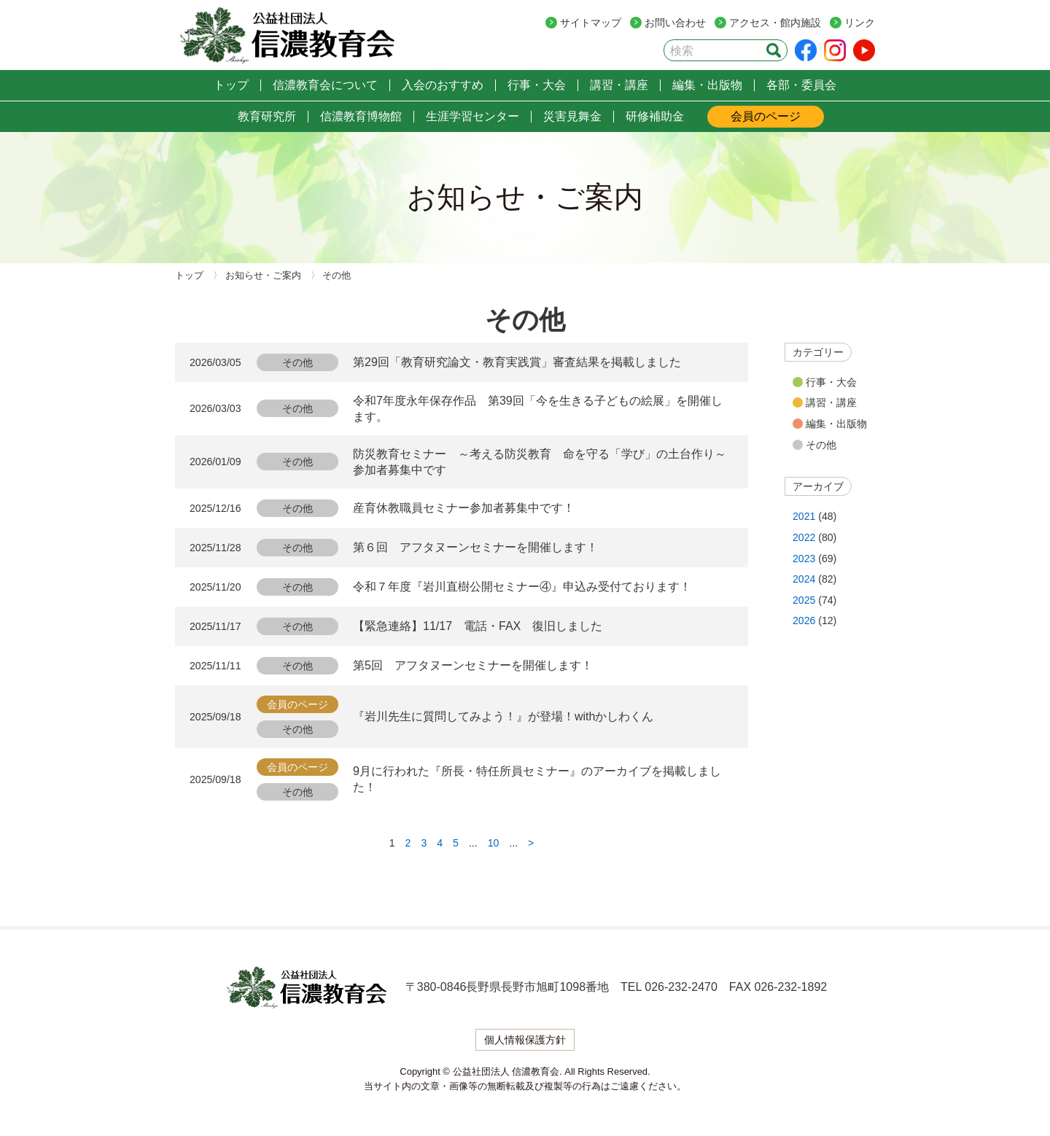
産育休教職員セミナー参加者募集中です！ (464, 508)
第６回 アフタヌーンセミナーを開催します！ (475, 547)
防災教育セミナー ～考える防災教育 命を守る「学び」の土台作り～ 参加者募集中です (543, 462)
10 (493, 843)
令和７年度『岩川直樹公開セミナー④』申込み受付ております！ (522, 586)
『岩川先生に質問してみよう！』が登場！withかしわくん (503, 716)
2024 (804, 579)
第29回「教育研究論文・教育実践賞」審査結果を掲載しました (517, 362)
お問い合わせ (675, 22)
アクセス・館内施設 (775, 22)
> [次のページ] (531, 843)
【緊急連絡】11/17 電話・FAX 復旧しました (477, 626)
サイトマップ (590, 22)
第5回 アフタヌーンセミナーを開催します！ (473, 665)
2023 (804, 558)
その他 (821, 445)
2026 (804, 620)
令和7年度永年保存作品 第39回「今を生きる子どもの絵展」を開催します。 (538, 408)
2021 (804, 516)
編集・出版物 (836, 423)
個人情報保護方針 (525, 1040)
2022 (804, 537)
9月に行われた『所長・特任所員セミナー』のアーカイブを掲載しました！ (537, 779)
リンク (859, 22)
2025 (804, 600)
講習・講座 (831, 402)
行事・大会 (831, 382)
